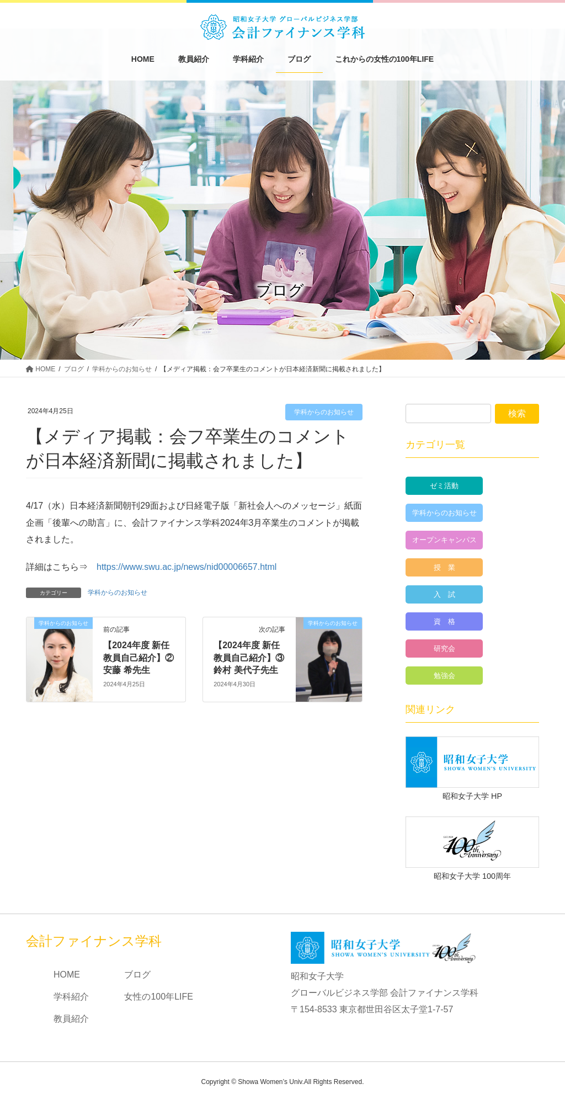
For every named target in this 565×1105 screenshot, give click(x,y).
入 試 (444, 594)
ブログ (137, 974)
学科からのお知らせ (324, 412)
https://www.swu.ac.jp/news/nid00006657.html (186, 567)
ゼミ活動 (444, 486)
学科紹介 (71, 996)
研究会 (444, 648)
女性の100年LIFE (158, 996)
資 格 (444, 621)
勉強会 (444, 675)
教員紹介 (71, 1018)
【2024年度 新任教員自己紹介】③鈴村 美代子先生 (249, 657)
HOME (67, 974)
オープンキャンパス (444, 540)
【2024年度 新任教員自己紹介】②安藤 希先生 (138, 657)
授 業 (444, 567)
